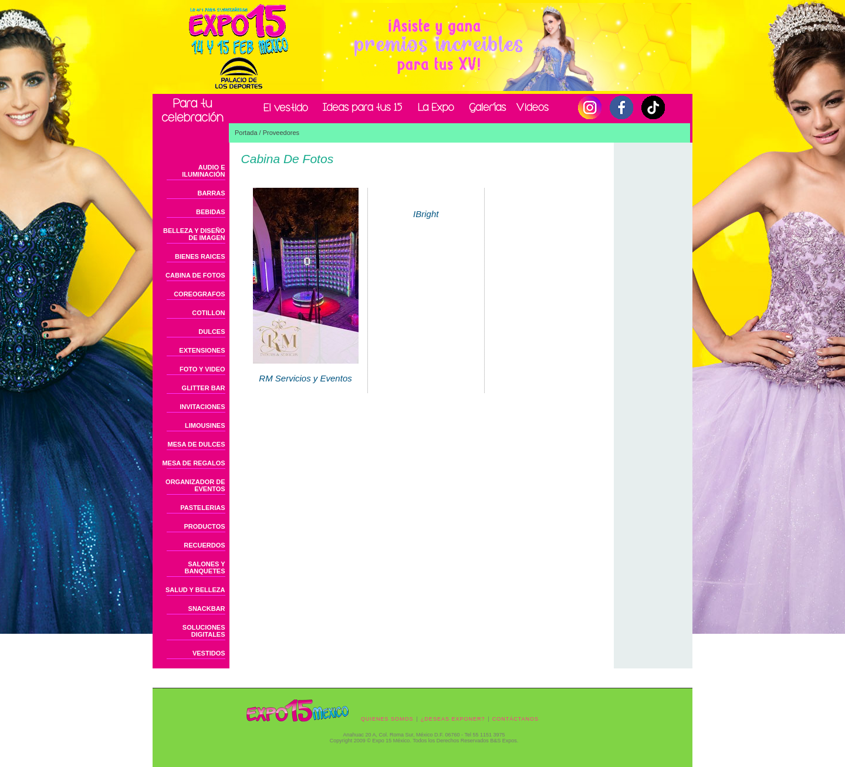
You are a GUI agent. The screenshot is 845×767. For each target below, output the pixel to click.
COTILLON (208, 312)
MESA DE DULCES (196, 444)
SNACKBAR (206, 608)
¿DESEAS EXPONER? (453, 719)
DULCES (211, 331)
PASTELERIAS (202, 507)
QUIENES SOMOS (387, 719)
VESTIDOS (208, 653)
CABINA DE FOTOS (195, 275)
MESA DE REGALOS (193, 463)
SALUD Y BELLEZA (195, 589)
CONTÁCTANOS (515, 719)
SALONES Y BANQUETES (204, 567)
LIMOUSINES (205, 425)
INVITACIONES (202, 406)
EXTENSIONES (202, 350)
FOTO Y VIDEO (202, 369)
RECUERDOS (204, 545)
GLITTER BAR (203, 387)
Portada (246, 132)
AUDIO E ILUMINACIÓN (203, 171)
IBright (425, 209)
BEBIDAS (210, 211)
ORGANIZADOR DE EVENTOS (195, 485)
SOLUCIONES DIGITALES (203, 631)
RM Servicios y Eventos (306, 369)
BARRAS (211, 193)
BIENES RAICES (200, 256)
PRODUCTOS (204, 526)
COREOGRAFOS (199, 294)
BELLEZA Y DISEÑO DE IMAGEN (194, 234)
